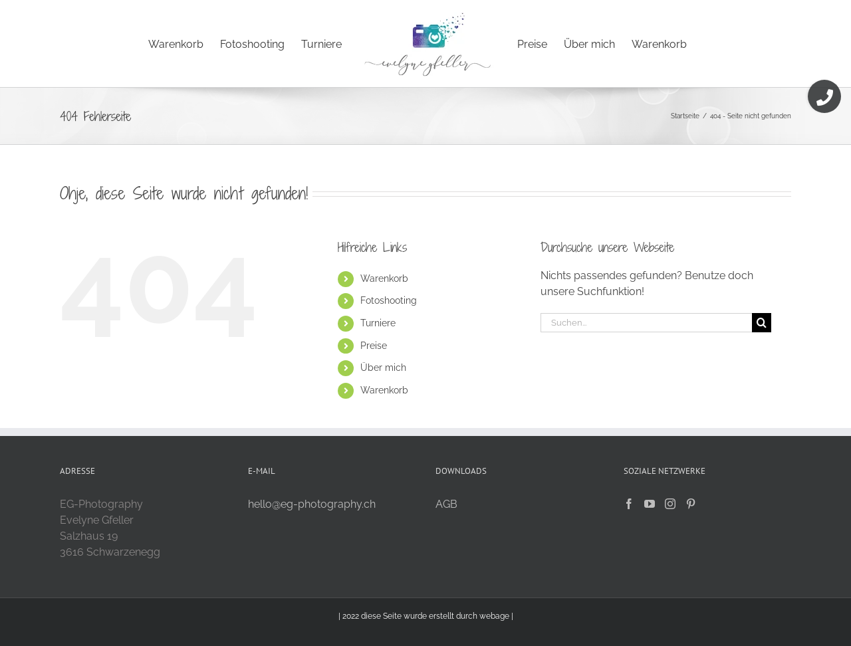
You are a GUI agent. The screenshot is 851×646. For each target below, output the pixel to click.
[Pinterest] (690, 503)
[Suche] (761, 322)
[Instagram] (670, 503)
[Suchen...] (646, 322)
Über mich (383, 367)
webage (494, 616)
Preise (373, 345)
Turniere (378, 323)
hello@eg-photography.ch (312, 504)
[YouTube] (649, 503)
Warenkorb (384, 278)
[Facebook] (629, 503)
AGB (446, 504)
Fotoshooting (388, 300)
